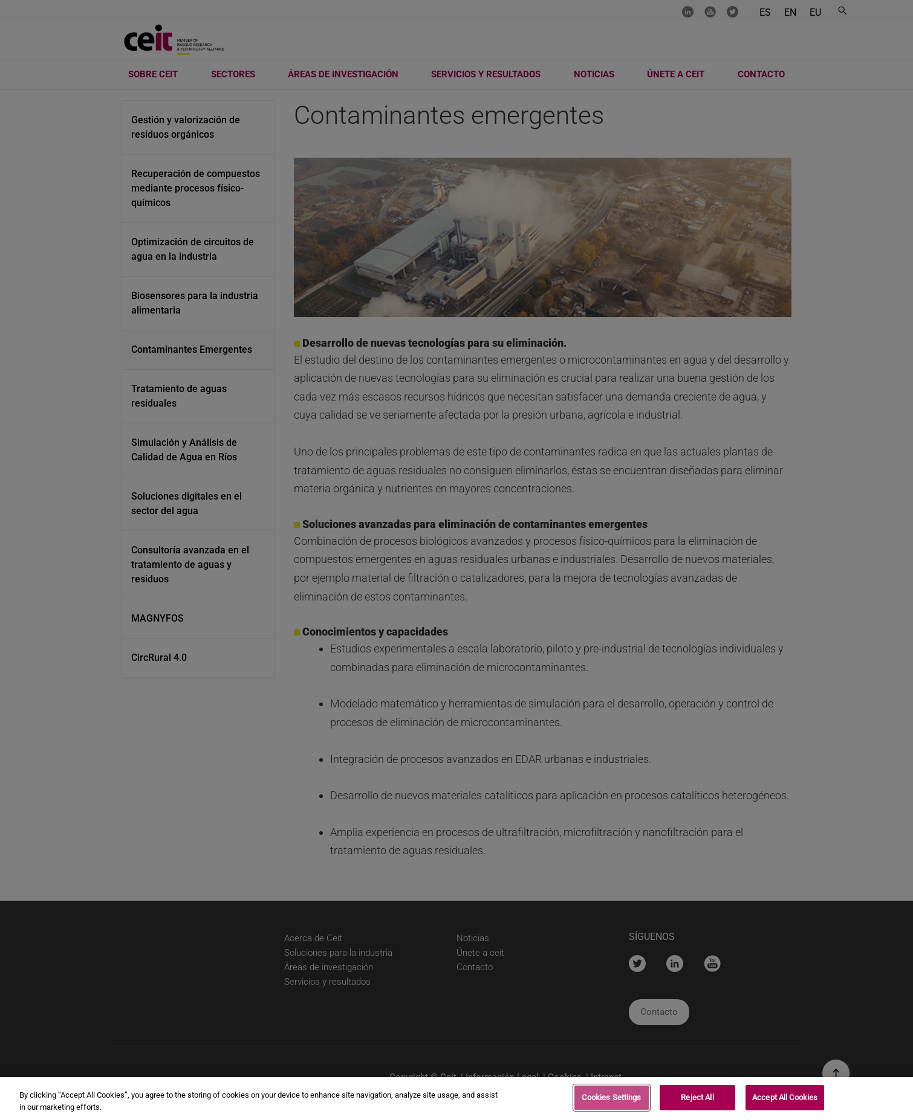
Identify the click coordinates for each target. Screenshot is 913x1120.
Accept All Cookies (784, 1101)
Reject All (697, 1101)
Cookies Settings (611, 1101)
